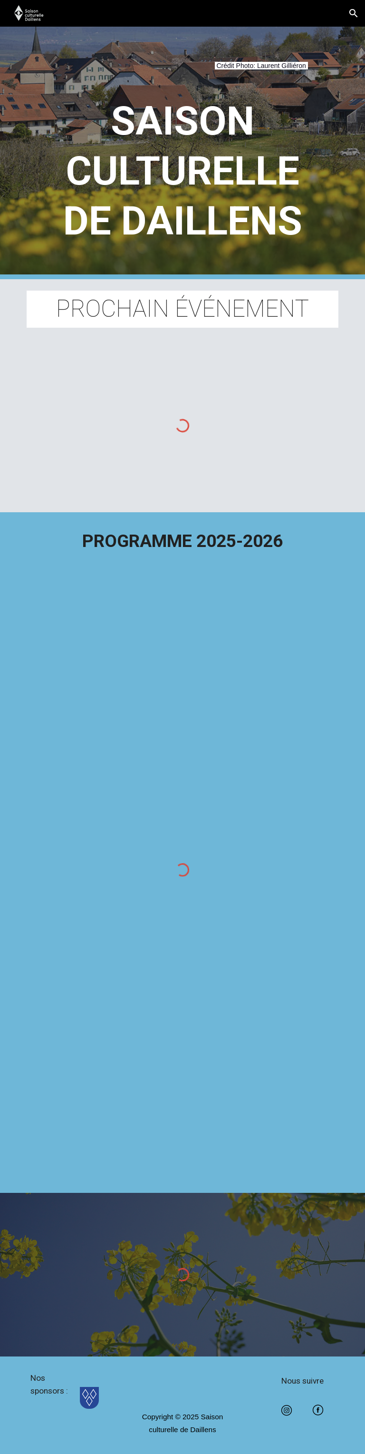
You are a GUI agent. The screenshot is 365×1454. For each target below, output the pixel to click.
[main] (182, 71)
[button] (353, 13)
